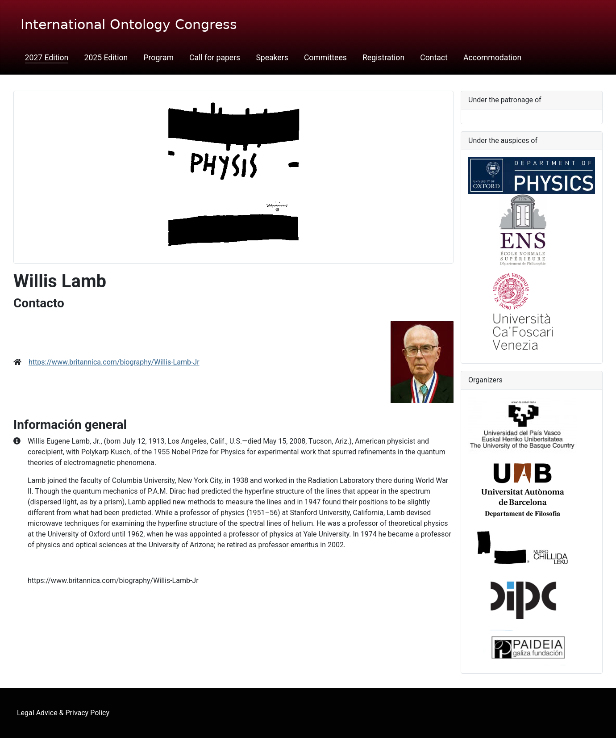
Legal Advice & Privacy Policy (63, 713)
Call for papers (214, 57)
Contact (434, 57)
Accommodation (492, 57)
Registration (383, 57)
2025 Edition (106, 57)
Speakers (272, 57)
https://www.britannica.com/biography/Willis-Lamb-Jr (114, 362)
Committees (325, 57)
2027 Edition (47, 57)
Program (158, 57)
